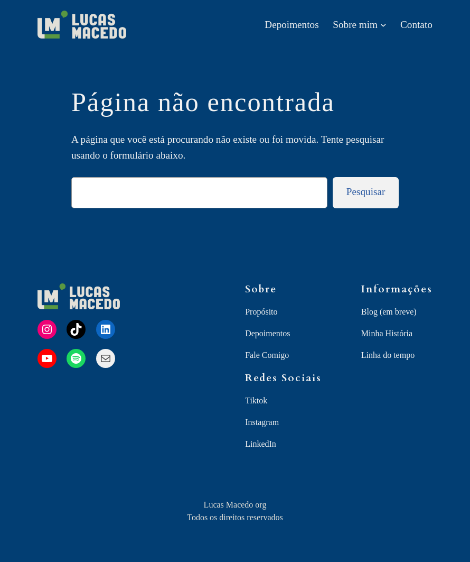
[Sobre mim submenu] (383, 25)
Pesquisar (366, 191)
